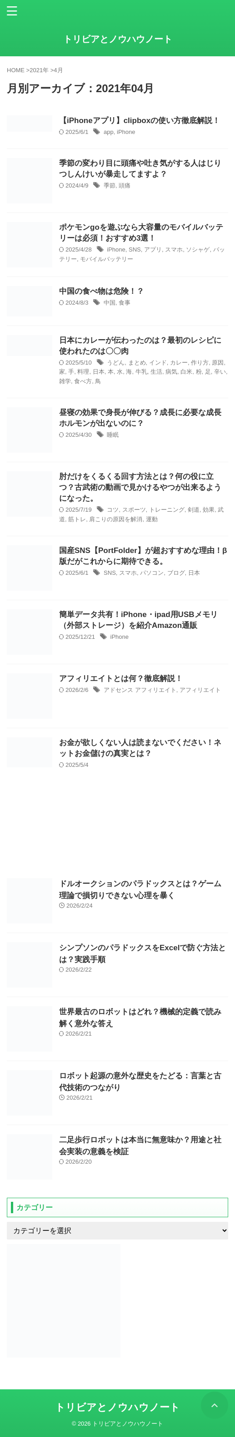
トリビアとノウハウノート (117, 39)
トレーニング (167, 509)
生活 (156, 371)
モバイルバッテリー (106, 259)
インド (158, 362)
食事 (124, 302)
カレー (179, 362)
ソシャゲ (198, 249)
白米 (186, 371)
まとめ (137, 362)
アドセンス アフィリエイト (140, 689)
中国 (109, 302)
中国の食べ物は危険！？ (101, 291)
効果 (209, 509)
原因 (218, 362)
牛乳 (141, 371)
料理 (83, 371)
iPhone (126, 131)
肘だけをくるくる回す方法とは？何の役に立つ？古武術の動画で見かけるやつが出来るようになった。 (140, 487)
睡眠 (113, 434)
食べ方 (83, 381)
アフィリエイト (200, 689)
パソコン (152, 572)
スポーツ (134, 509)
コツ (113, 509)
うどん (116, 362)
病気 (171, 371)
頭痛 (124, 185)
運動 (152, 519)
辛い (220, 371)
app (109, 131)
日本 (99, 371)
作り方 (200, 362)
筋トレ (77, 519)
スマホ (174, 249)
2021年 (39, 70)
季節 (109, 185)
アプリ (153, 249)
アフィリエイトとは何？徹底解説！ (121, 678)
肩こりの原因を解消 (115, 519)
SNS (135, 249)
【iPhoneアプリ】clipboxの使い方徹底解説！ (139, 120)
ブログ (176, 572)
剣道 (194, 509)
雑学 (65, 381)
